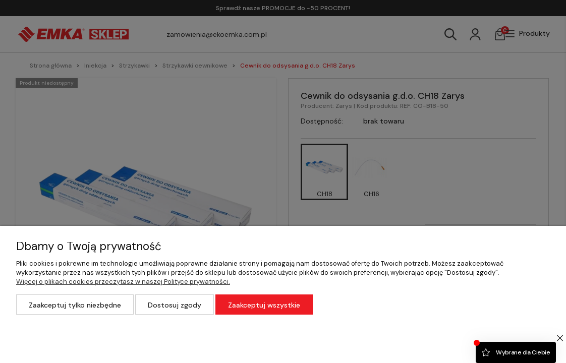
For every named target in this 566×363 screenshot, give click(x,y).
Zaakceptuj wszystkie (264, 305)
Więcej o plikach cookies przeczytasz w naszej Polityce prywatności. (123, 281)
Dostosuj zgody (174, 305)
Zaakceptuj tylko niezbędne (75, 305)
